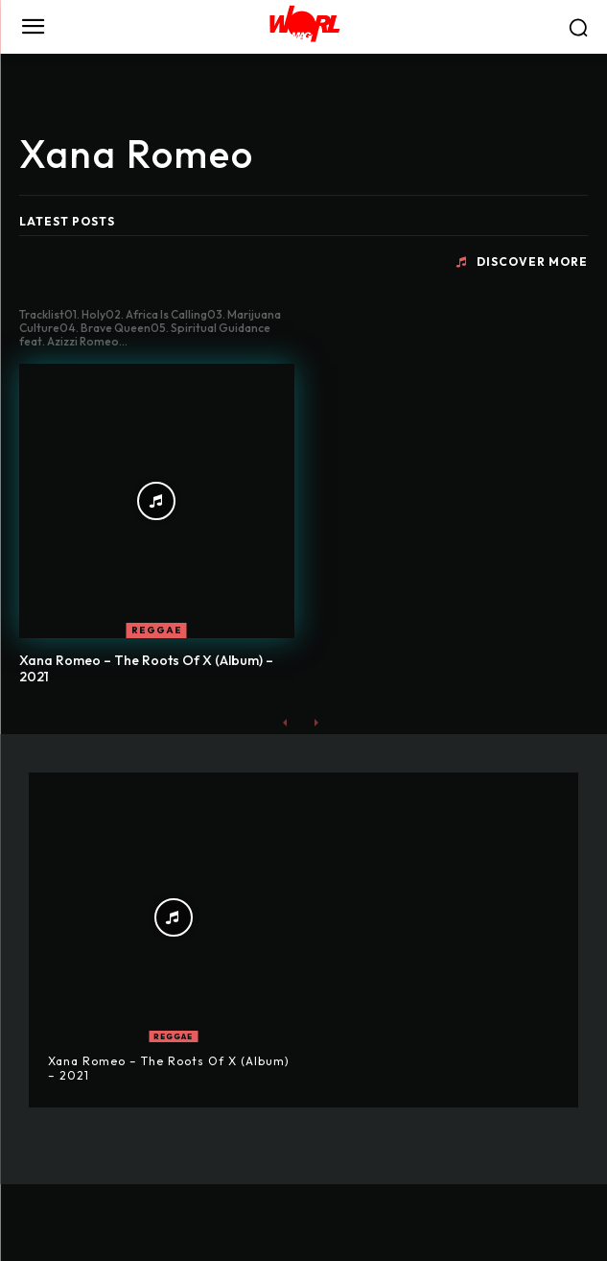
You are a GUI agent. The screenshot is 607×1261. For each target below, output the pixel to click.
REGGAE (156, 630)
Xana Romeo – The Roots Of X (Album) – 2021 (146, 668)
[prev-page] (285, 722)
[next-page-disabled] (316, 722)
